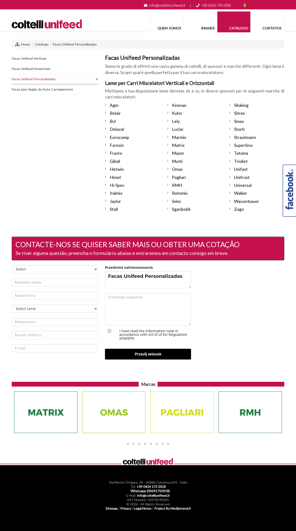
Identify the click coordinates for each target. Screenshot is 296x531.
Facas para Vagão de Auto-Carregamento (42, 89)
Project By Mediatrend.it (172, 508)
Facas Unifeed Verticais (29, 58)
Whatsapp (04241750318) (150, 491)
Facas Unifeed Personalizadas (75, 44)
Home (25, 44)
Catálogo (42, 44)
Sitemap (111, 508)
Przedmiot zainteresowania (129, 267)
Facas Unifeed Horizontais (31, 69)
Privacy (125, 508)
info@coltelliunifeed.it (167, 5)
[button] (128, 443)
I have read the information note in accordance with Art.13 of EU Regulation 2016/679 (153, 335)
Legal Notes (143, 508)
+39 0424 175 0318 (216, 5)
